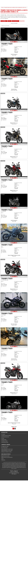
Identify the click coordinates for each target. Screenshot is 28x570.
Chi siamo (3, 434)
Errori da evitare (4, 447)
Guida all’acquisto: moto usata (6, 450)
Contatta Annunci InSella (6, 435)
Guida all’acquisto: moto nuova (7, 449)
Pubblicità (3, 460)
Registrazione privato (5, 455)
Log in (2, 458)
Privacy (2, 438)
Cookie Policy (3, 439)
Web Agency (14, 473)
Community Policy (4, 442)
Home (2, 7)
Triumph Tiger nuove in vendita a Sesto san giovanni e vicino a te (15, 7)
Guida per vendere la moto (6, 451)
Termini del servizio (5, 436)
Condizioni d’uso (4, 441)
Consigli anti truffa (4, 446)
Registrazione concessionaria (6, 457)
